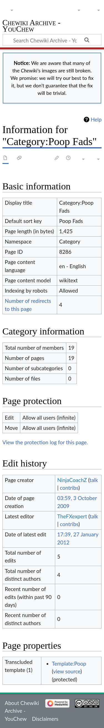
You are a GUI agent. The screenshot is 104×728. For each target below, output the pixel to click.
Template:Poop (69, 663)
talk (94, 480)
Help (96, 119)
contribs (69, 488)
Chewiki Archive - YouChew (31, 26)
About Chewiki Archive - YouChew (22, 711)
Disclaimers (45, 719)
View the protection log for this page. (45, 442)
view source (66, 671)
